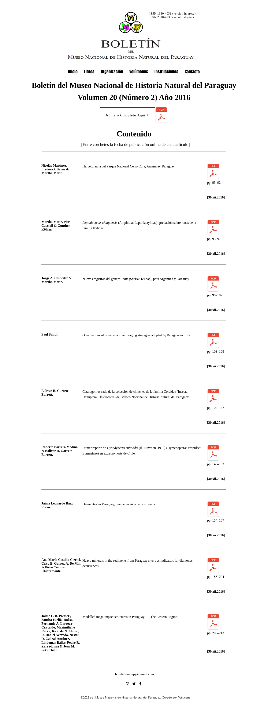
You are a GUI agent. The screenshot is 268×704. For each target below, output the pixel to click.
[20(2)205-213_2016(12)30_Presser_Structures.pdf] (213, 622)
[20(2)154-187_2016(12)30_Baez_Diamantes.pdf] (213, 510)
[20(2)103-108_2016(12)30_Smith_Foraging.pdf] (213, 341)
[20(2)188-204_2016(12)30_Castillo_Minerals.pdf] (213, 566)
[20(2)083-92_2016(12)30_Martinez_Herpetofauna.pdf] (213, 172)
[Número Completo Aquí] (127, 115)
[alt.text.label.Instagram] (128, 684)
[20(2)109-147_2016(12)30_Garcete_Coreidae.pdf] (213, 397)
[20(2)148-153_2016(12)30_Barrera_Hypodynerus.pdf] (213, 453)
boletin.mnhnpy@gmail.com (134, 674)
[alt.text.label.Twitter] (134, 684)
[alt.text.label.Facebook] (140, 684)
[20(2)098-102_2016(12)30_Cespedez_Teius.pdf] (213, 284)
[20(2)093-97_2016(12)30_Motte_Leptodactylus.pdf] (213, 228)
